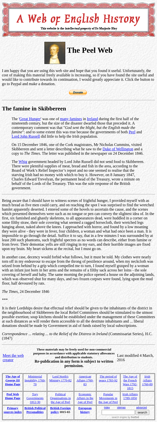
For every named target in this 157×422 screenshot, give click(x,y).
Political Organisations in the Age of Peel (60, 398)
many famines (71, 119)
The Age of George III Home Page (12, 380)
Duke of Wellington (118, 149)
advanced (141, 407)
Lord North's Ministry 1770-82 (60, 378)
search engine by (125, 417)
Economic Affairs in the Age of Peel (85, 398)
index (107, 407)
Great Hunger (30, 119)
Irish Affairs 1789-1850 (130, 396)
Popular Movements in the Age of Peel (108, 398)
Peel (132, 132)
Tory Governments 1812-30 (34, 398)
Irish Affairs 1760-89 (147, 380)
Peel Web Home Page (12, 396)
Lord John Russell (26, 136)
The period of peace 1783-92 (108, 378)
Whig (23, 162)
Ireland (92, 119)
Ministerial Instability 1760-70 (35, 380)
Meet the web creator (13, 357)
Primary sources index (13, 410)
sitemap (121, 407)
